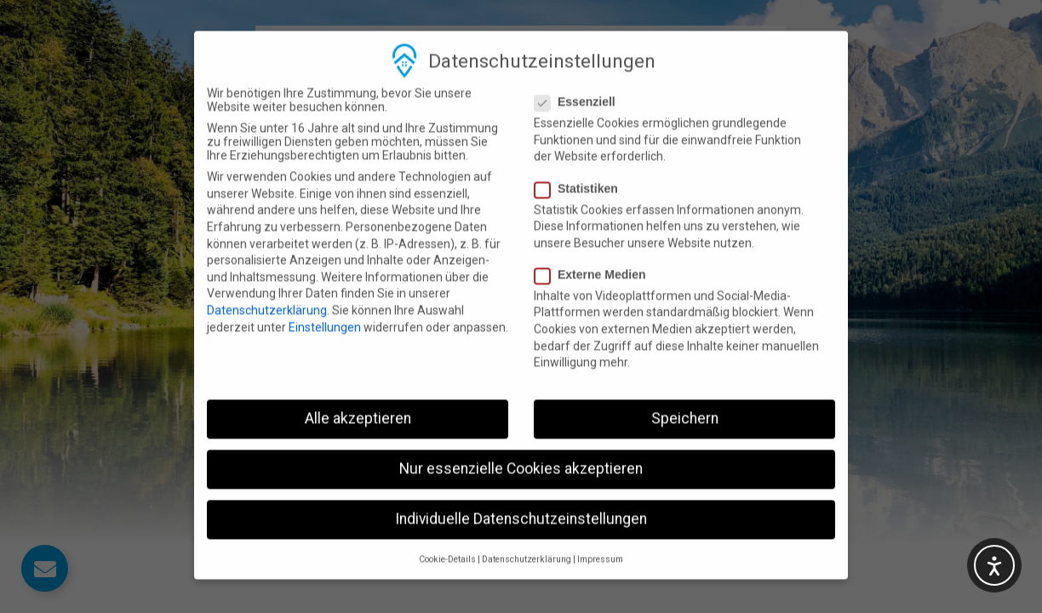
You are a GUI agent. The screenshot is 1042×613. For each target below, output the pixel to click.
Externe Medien (595, 254)
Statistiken (581, 168)
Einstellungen (325, 306)
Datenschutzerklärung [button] (526, 538)
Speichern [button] (685, 398)
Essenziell (580, 82)
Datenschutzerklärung (267, 290)
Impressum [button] (600, 538)
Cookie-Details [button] (447, 538)
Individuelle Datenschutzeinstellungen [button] (521, 498)
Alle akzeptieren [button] (358, 398)
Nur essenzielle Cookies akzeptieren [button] (521, 448)
